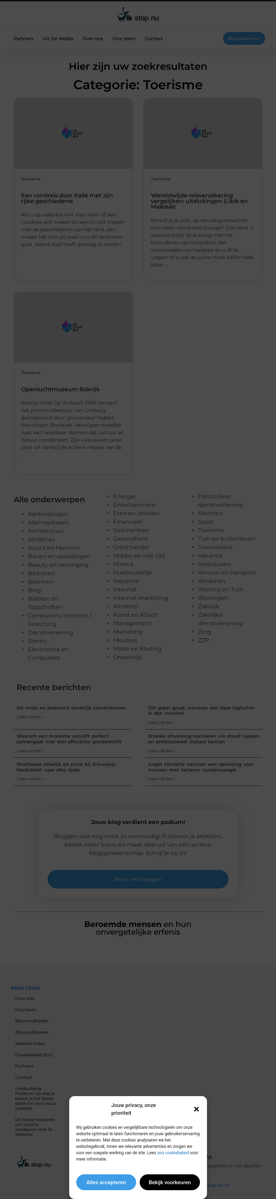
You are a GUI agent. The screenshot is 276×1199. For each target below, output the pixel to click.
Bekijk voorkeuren (170, 1182)
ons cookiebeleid (173, 1152)
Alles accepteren (106, 1182)
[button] (196, 1109)
